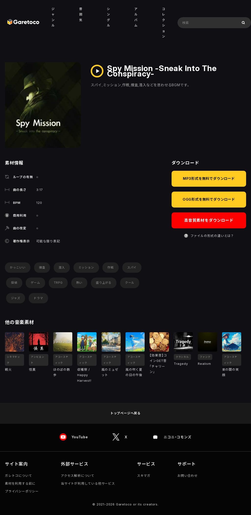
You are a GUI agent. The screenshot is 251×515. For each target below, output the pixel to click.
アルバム (136, 17)
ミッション (86, 267)
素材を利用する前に (20, 483)
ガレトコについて (18, 476)
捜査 (42, 267)
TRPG (58, 282)
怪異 (32, 369)
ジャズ (15, 298)
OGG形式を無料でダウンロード (209, 199)
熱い (79, 282)
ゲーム (35, 282)
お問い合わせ (187, 476)
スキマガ (144, 476)
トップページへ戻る (125, 413)
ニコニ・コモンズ (178, 437)
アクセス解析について (77, 476)
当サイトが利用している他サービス (88, 483)
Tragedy (181, 364)
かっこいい (17, 267)
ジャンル (53, 17)
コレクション (163, 22)
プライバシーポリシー (22, 491)
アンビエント (37, 360)
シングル (108, 17)
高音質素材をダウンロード (209, 220)
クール (129, 282)
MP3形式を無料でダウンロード (209, 178)
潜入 (62, 267)
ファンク (205, 357)
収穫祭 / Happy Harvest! (84, 375)
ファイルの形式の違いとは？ (212, 236)
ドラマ (38, 298)
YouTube (79, 437)
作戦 (110, 267)
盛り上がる (104, 282)
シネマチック (13, 360)
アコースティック (61, 360)
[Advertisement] (207, 279)
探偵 (14, 282)
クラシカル (182, 357)
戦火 (8, 369)
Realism (204, 364)
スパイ (132, 267)
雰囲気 (80, 14)
